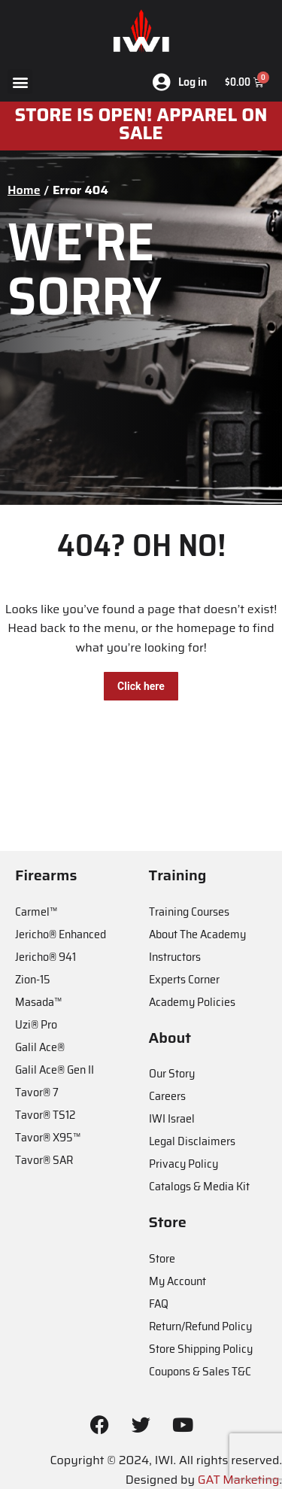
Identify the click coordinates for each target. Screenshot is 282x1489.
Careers (167, 1095)
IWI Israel (172, 1118)
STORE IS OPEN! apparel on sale (141, 124)
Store (162, 1258)
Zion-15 (32, 979)
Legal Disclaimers (192, 1141)
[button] (20, 81)
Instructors (175, 956)
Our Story (172, 1073)
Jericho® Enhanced (60, 934)
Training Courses (189, 911)
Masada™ (38, 1001)
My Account (177, 1281)
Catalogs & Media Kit (199, 1186)
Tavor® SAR (44, 1159)
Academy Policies (192, 1001)
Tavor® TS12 (45, 1114)
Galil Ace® (40, 1047)
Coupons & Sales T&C (200, 1371)
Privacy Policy (183, 1163)
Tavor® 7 (37, 1092)
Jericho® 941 (45, 956)
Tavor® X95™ (47, 1137)
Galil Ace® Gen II (54, 1069)
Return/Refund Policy (200, 1326)
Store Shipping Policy (201, 1348)
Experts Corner (184, 979)
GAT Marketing (239, 1479)
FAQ (158, 1303)
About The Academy (197, 934)
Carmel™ (36, 911)
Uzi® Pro (36, 1024)
